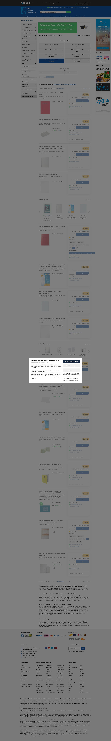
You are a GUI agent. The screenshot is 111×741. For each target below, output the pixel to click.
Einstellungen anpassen (72, 365)
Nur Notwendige (72, 370)
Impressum (75, 380)
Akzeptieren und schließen (72, 361)
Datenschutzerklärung (68, 380)
